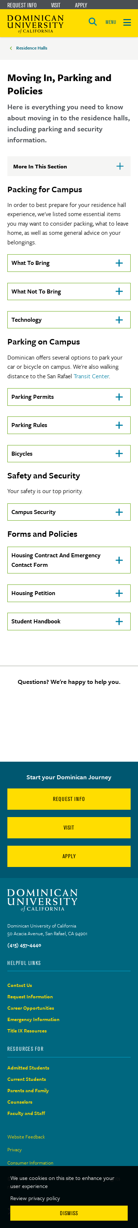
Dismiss (69, 1213)
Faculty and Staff (26, 1113)
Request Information (30, 996)
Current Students (26, 1079)
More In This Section (52, 169)
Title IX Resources (27, 1030)
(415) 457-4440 (24, 944)
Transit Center (91, 376)
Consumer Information (30, 1162)
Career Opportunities (30, 1008)
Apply (81, 5)
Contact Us (19, 985)
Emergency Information (33, 1019)
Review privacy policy (35, 1198)
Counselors (19, 1101)
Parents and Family (28, 1090)
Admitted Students (28, 1067)
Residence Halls (31, 47)
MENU (111, 22)
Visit (55, 5)
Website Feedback (26, 1136)
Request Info (21, 5)
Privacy (14, 1149)
